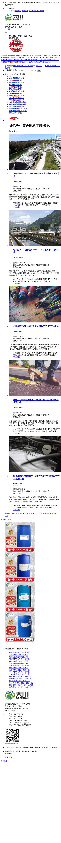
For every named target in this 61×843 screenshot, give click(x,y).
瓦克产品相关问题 (15, 89)
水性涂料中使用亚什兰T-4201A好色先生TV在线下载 (36, 326)
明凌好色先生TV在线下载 (18, 668)
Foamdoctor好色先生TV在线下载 (21, 683)
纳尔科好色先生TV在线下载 (19, 681)
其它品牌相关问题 (15, 113)
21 (44, 513)
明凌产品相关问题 (15, 93)
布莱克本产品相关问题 (17, 102)
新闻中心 (39, 66)
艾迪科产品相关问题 (16, 100)
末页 (6, 516)
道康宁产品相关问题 (16, 78)
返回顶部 (8, 757)
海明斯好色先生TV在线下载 (19, 659)
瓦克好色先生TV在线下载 (18, 655)
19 (39, 513)
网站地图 (25, 11)
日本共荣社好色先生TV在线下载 (21, 685)
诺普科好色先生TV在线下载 (19, 670)
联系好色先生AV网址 (36, 11)
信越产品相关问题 (15, 85)
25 (52, 513)
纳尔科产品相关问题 (16, 106)
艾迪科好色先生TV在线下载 (19, 674)
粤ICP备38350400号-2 (29, 751)
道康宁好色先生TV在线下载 (19, 652)
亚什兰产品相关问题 (16, 98)
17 (35, 513)
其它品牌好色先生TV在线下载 (20, 687)
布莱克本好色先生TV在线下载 (20, 676)
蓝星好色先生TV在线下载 (18, 663)
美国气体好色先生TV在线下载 (20, 678)
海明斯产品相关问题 (16, 82)
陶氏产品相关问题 (15, 80)
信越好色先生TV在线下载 (18, 661)
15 (31, 513)
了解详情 (16, 207)
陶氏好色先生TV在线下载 (18, 657)
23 (48, 513)
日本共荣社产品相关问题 (18, 111)
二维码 (12, 11)
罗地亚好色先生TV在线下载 (19, 665)
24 (50, 513)
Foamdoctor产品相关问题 (18, 109)
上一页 (27, 513)
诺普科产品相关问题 (16, 96)
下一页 (55, 513)
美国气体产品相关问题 (17, 104)
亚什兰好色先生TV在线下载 (19, 672)
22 (46, 513)
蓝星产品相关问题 (15, 87)
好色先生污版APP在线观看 (23, 66)
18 (37, 513)
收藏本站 (18, 11)
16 (33, 513)
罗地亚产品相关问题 (16, 91)
